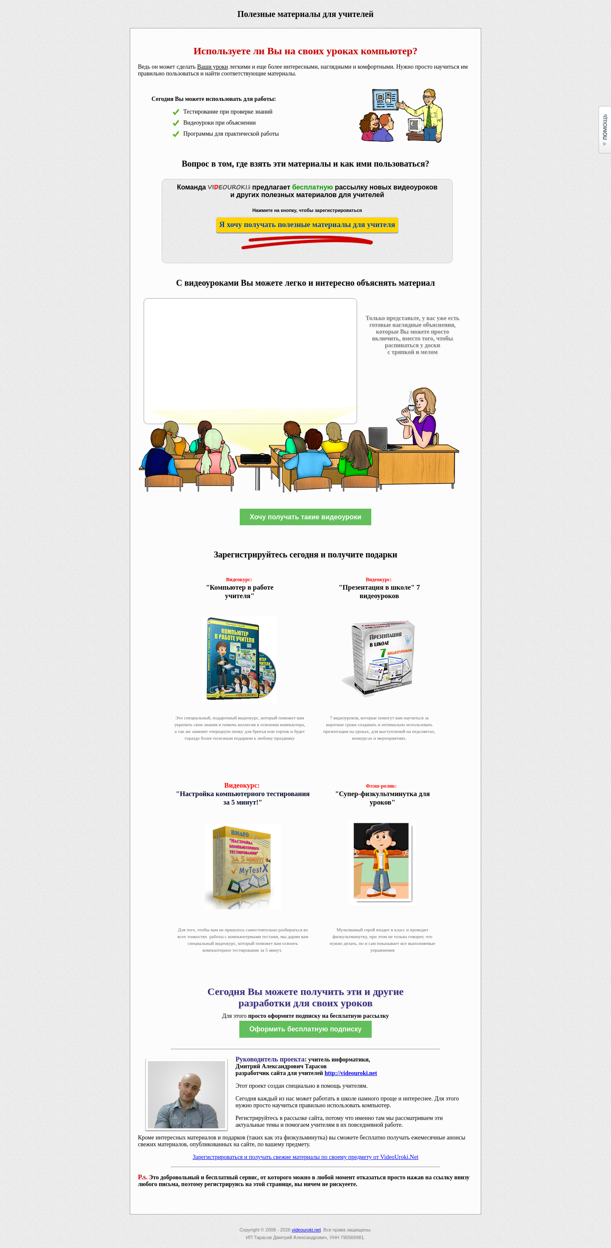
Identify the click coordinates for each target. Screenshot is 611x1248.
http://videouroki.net (351, 1073)
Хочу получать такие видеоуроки (306, 517)
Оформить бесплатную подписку (305, 1029)
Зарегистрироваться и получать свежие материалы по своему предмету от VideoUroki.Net (305, 1157)
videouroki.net (306, 1229)
